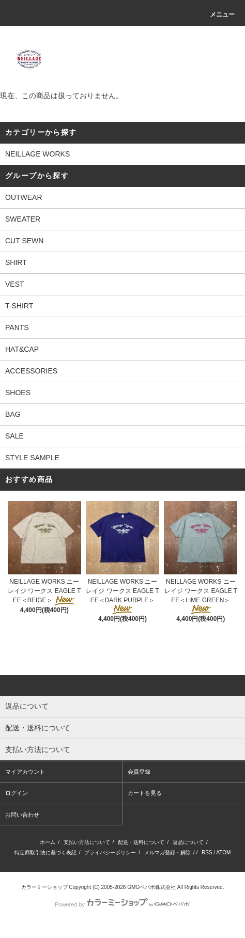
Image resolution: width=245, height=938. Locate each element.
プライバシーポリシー (110, 852)
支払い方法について (87, 842)
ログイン (16, 793)
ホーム (47, 842)
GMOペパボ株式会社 (151, 887)
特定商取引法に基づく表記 (45, 852)
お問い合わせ (22, 814)
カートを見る (145, 793)
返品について (188, 842)
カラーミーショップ (44, 887)
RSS (207, 852)
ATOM (223, 852)
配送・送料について (141, 842)
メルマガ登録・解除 (167, 852)
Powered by (122, 904)
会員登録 (139, 772)
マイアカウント (25, 772)
